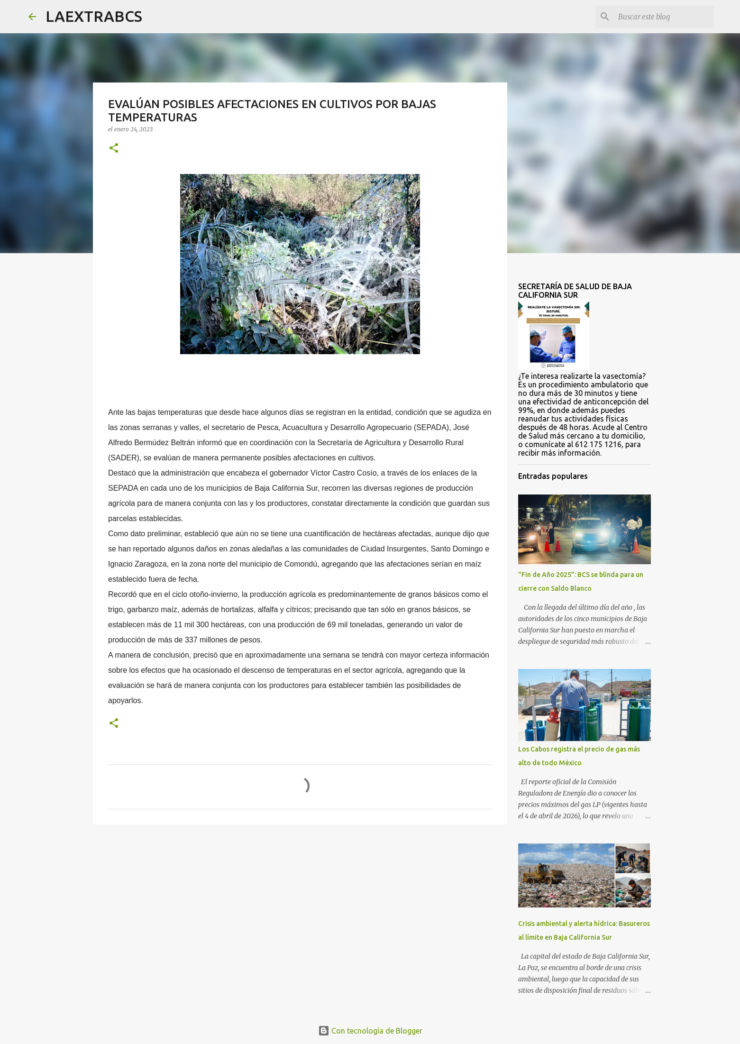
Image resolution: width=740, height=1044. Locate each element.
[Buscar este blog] (664, 16)
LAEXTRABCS (94, 16)
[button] (113, 148)
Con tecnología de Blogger (370, 1030)
